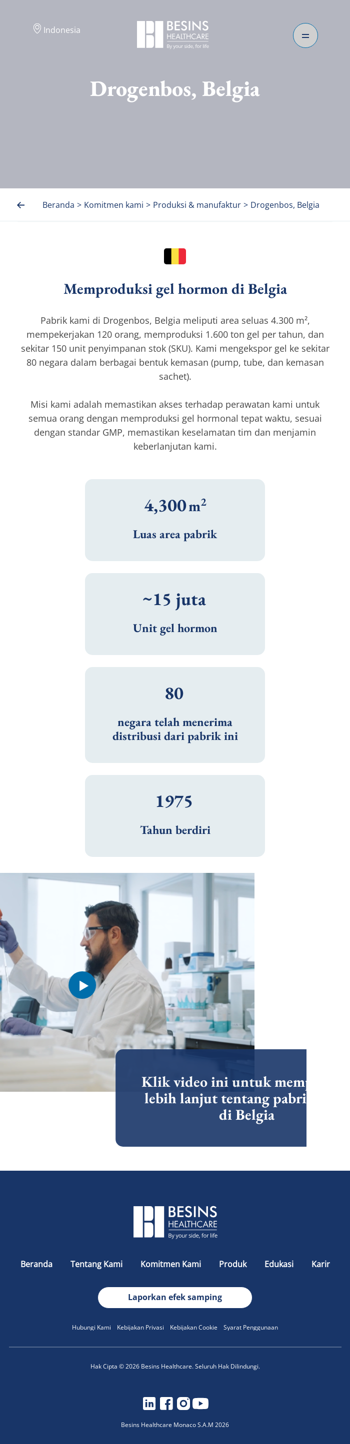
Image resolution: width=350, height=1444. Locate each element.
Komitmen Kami (171, 1264)
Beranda (37, 1264)
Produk (233, 1264)
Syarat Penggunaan (251, 1327)
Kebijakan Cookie (194, 1327)
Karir (321, 1264)
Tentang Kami (97, 1264)
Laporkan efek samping (175, 1297)
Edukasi (280, 1264)
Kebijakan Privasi (140, 1327)
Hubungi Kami (91, 1327)
